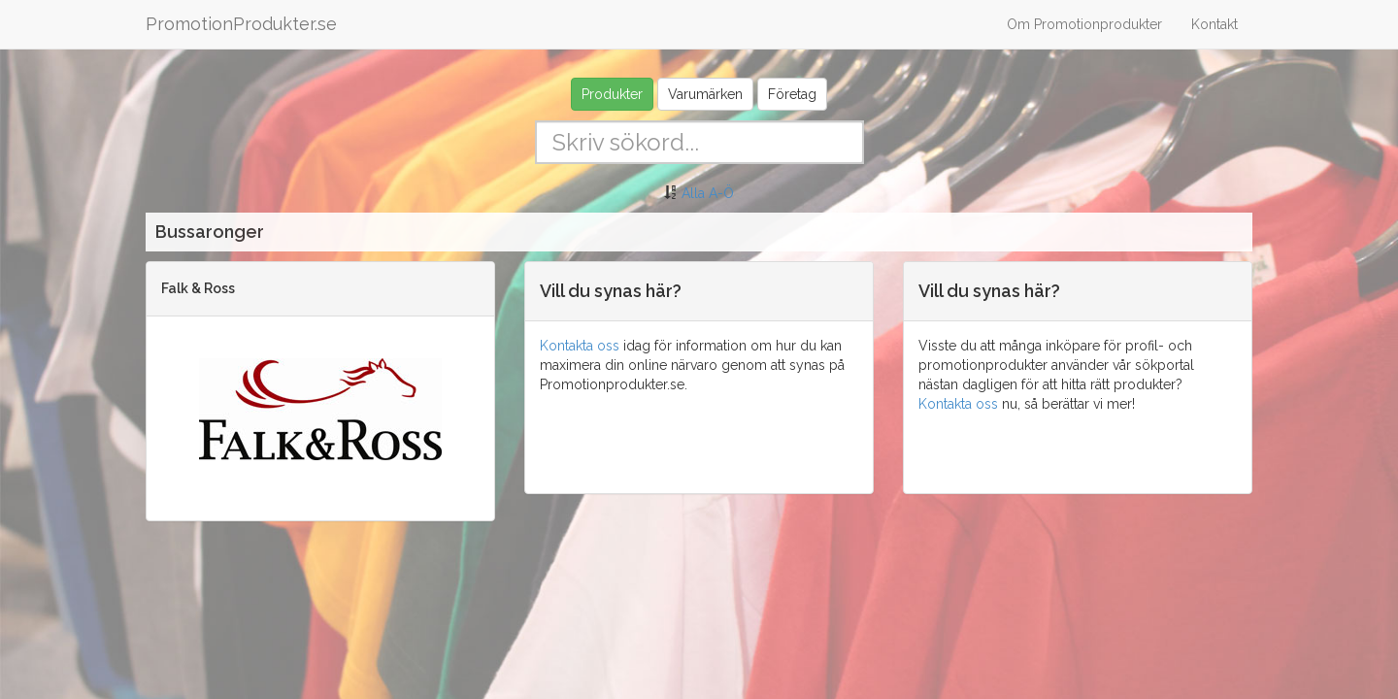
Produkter (612, 94)
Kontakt (1214, 24)
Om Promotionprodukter (1084, 24)
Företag (792, 94)
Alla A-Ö (708, 193)
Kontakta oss (579, 345)
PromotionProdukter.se (241, 24)
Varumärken (705, 94)
